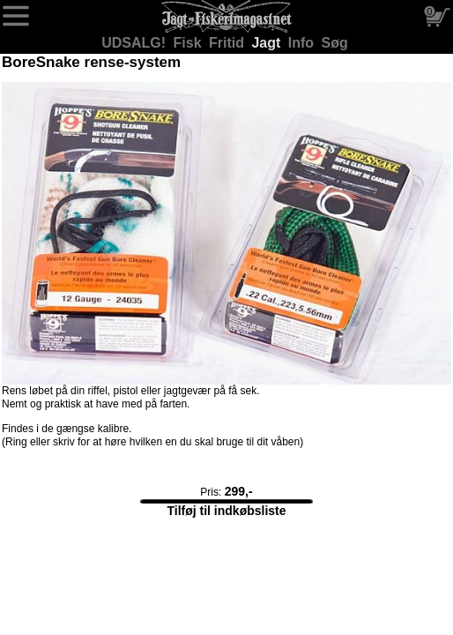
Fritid (228, 42)
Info (303, 42)
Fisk (189, 42)
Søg (335, 42)
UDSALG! (135, 42)
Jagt (267, 42)
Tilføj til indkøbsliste (226, 511)
